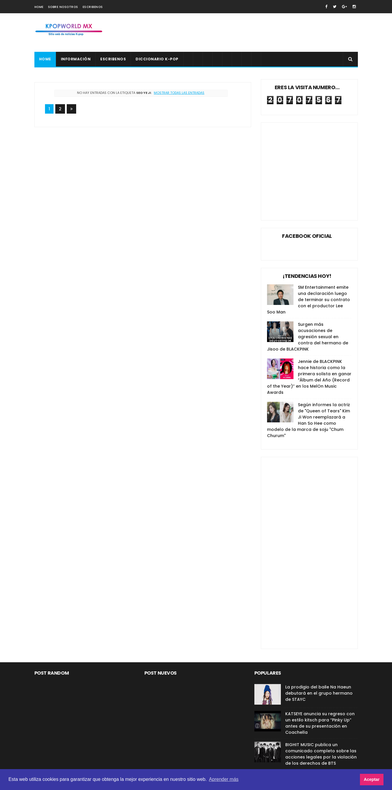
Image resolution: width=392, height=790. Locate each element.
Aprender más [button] (224, 779)
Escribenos (93, 7)
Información (76, 59)
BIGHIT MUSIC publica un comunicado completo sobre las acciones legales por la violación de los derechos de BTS (321, 754)
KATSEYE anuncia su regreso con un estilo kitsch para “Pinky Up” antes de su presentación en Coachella (320, 723)
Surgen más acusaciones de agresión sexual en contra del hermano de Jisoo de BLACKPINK (307, 336)
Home (39, 7)
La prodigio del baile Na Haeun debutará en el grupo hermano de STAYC (319, 693)
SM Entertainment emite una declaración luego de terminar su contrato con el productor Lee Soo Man (308, 299)
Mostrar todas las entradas (179, 92)
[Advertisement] (251, 32)
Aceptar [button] (372, 779)
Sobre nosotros (63, 7)
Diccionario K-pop (157, 59)
